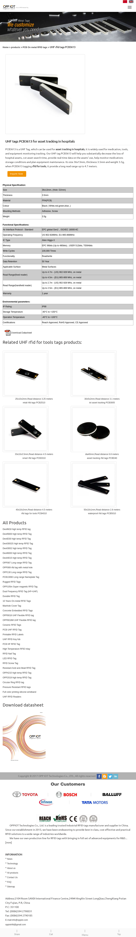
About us (11, 868)
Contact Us (12, 877)
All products (12, 873)
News (9, 859)
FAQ (9, 882)
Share (17, 932)
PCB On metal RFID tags (35, 47)
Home (5, 47)
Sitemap (11, 886)
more (8, 842)
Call (51, 932)
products (15, 47)
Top (119, 932)
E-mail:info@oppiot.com (16, 920)
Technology (12, 863)
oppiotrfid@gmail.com (15, 924)
